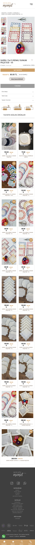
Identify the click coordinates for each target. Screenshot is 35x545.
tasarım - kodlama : (17, 536)
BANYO (17, 490)
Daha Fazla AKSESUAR (17, 79)
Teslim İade (4, 96)
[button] (32, 37)
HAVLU (17, 494)
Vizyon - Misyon (17, 508)
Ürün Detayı (5, 91)
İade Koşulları (17, 505)
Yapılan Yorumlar (6, 100)
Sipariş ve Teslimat (17, 503)
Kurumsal (18, 502)
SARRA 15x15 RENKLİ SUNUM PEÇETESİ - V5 (11, 14)
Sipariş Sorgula (17, 512)
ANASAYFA (3, 13)
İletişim (17, 518)
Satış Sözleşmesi (17, 506)
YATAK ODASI (17, 491)
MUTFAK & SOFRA (17, 496)
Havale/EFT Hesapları (17, 509)
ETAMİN (10, 13)
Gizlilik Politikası (17, 511)
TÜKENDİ (17, 86)
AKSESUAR (15, 13)
